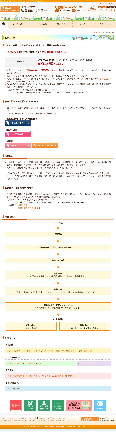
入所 (35, 328)
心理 (39, 363)
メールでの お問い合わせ (92, 10)
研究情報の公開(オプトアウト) (57, 420)
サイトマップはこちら (107, 4)
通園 (27, 328)
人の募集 (83, 24)
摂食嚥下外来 (31, 376)
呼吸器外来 (70, 376)
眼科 (86, 351)
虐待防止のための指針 (20, 420)
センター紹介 (18, 24)
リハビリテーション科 (32, 351)
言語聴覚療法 (30, 363)
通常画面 (102, 7)
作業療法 (19, 363)
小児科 (8, 351)
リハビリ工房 (83, 363)
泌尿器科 (71, 351)
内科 (45, 351)
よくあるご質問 (60, 418)
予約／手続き (61, 24)
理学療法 (9, 363)
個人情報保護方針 (6, 420)
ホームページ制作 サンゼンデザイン (105, 430)
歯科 (91, 351)
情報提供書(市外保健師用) (29, 208)
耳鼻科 (79, 351)
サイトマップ (72, 420)
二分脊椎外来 (57, 376)
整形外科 (17, 351)
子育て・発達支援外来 (15, 376)
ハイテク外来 (44, 376)
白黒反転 (111, 7)
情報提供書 (22, 205)
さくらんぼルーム (13, 388)
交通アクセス (105, 24)
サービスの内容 (40, 24)
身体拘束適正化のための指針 (37, 420)
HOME (94, 32)
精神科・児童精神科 (57, 351)
